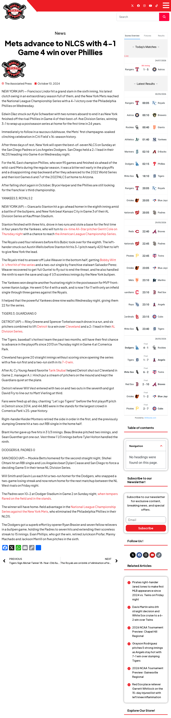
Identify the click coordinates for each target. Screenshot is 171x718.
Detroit (42, 326)
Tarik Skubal (57, 370)
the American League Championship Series (85, 234)
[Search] (138, 17)
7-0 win (67, 362)
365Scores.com (150, 389)
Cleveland (73, 326)
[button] (161, 417)
